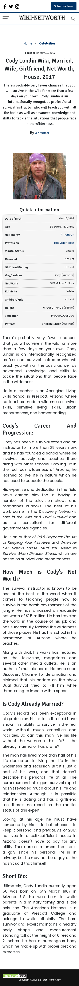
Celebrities (47, 43)
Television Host (64, 243)
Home (28, 43)
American (67, 234)
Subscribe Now (63, 6)
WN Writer (42, 133)
